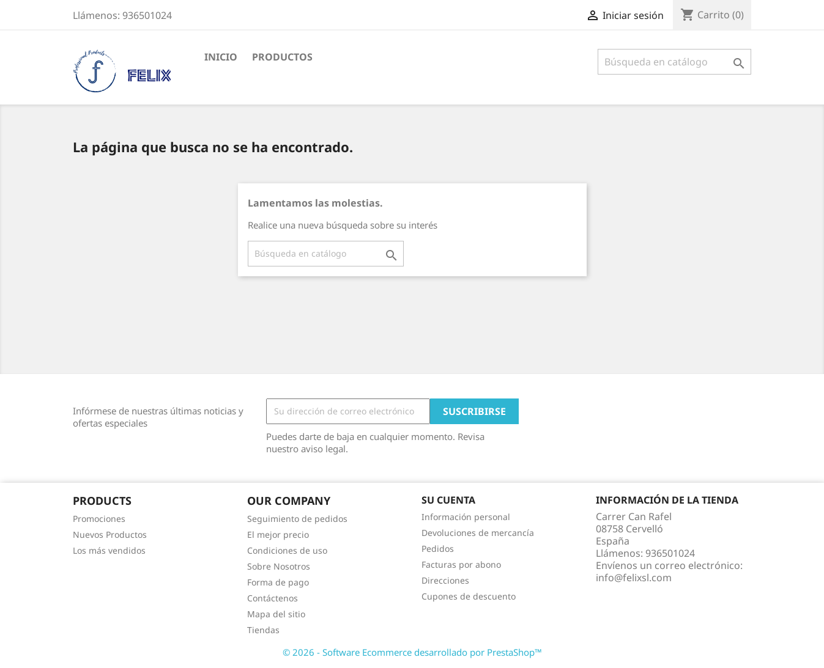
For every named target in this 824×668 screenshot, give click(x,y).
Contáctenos (272, 598)
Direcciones (445, 580)
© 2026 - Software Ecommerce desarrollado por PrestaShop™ (412, 652)
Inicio (220, 57)
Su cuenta (448, 500)
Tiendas (263, 630)
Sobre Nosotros (278, 566)
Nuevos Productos (110, 534)
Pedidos (437, 548)
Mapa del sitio (276, 614)
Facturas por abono (461, 564)
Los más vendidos (109, 550)
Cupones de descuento (468, 596)
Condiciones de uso (287, 550)
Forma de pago (278, 582)
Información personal (465, 517)
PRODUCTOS (282, 57)
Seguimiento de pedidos (297, 518)
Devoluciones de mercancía (477, 532)
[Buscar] (674, 62)
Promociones (99, 518)
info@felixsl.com (634, 577)
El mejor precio (278, 534)
